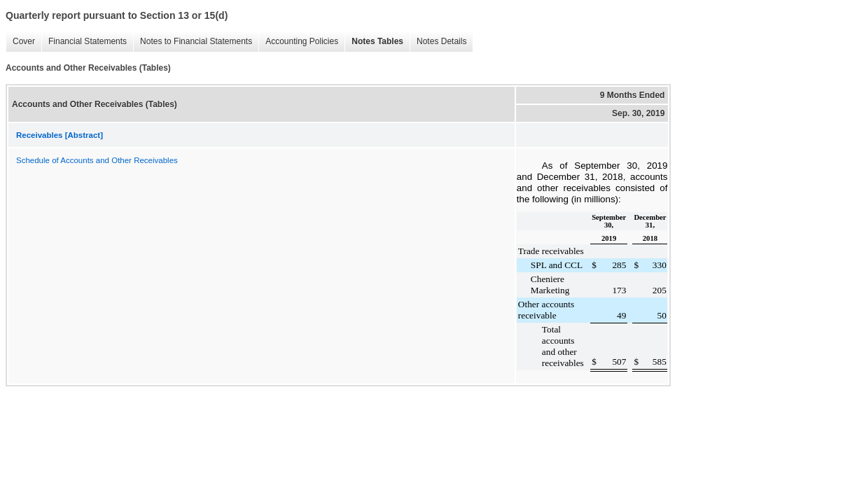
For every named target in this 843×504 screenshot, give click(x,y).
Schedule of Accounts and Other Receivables (97, 160)
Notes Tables (377, 41)
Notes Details (441, 41)
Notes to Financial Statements (196, 41)
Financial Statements (87, 41)
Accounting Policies (301, 41)
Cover (24, 41)
